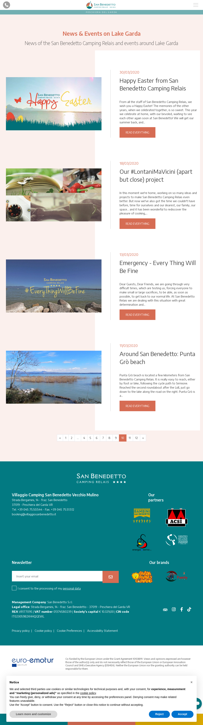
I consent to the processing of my (49, 625)
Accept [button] (182, 714)
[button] (191, 682)
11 (130, 474)
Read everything (137, 140)
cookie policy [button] (88, 693)
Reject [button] (159, 714)
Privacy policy (21, 666)
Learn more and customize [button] (33, 714)
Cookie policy (43, 666)
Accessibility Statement (103, 666)
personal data (72, 625)
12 (137, 474)
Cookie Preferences (69, 666)
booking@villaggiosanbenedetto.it (34, 550)
